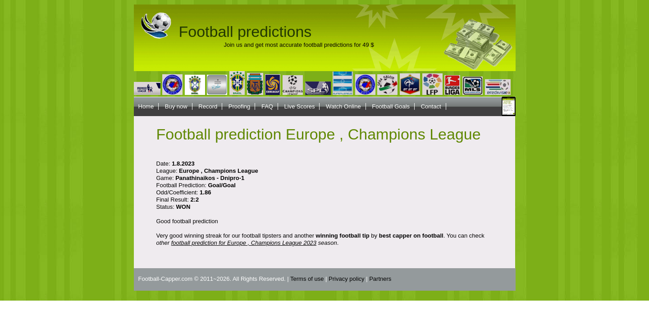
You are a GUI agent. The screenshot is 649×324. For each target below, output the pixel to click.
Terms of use (307, 278)
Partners (380, 278)
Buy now (176, 106)
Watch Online (343, 106)
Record (207, 106)
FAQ (267, 106)
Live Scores (299, 106)
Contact (431, 106)
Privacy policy (346, 278)
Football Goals (391, 106)
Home (146, 106)
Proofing (239, 106)
